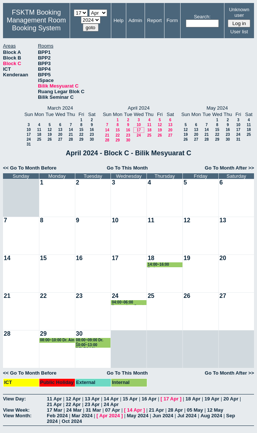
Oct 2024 (72, 421)
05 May (195, 410)
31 (29, 144)
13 (60, 130)
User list (239, 31)
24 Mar (74, 410)
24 (29, 139)
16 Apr (149, 399)
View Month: (17, 415)
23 (92, 134)
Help (119, 20)
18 (39, 134)
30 (92, 139)
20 (60, 134)
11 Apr (54, 399)
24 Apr (111, 404)
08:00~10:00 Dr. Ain (57, 340)
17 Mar (54, 410)
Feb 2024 (57, 415)
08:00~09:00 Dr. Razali (89, 340)
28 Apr (175, 410)
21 (71, 134)
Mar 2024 (82, 415)
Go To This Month (127, 168)
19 (50, 134)
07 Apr (112, 410)
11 (39, 130)
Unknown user (239, 12)
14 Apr (111, 399)
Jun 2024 (162, 415)
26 (50, 139)
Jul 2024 (186, 415)
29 (81, 139)
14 (71, 130)
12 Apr (73, 399)
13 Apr (92, 399)
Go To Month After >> (229, 168)
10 (29, 130)
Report (154, 20)
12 (50, 130)
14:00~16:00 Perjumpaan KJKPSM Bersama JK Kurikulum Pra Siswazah (164, 264)
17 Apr (171, 399)
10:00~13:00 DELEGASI (86, 345)
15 (81, 130)
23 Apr (92, 404)
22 (81, 134)
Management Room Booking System (36, 24)
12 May (215, 410)
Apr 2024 (109, 415)
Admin (135, 20)
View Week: (16, 410)
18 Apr (192, 399)
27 (60, 139)
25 (39, 139)
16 (92, 130)
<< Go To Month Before (30, 168)
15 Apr (130, 399)
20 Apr (230, 399)
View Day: (14, 399)
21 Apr (54, 404)
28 (71, 139)
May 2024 (137, 415)
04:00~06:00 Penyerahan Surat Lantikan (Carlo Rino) (127, 302)
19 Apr (212, 399)
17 (29, 134)
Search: (202, 16)
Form (172, 20)
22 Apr (73, 404)
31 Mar (93, 410)
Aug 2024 (211, 415)
